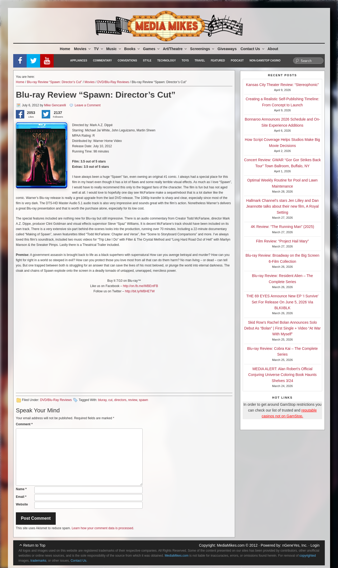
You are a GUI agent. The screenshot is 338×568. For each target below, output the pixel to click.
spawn (143, 400)
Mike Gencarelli (55, 105)
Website (22, 504)
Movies (82, 49)
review (132, 400)
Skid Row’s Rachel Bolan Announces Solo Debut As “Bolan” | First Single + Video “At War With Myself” (282, 328)
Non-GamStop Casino (265, 60)
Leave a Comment (88, 105)
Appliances (78, 60)
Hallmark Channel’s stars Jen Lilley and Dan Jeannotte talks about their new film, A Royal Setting (282, 206)
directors (120, 400)
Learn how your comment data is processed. (103, 528)
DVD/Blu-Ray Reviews (113, 82)
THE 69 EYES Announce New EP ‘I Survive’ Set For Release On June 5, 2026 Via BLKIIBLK (282, 302)
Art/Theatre (175, 49)
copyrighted (307, 555)
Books (132, 49)
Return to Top (34, 545)
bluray (102, 400)
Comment (24, 424)
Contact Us (253, 49)
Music (114, 49)
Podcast (237, 60)
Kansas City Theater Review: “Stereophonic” (282, 85)
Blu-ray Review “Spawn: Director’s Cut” (54, 82)
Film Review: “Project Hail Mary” (282, 241)
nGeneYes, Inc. (294, 545)
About (272, 49)
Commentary (102, 60)
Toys (185, 60)
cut (110, 400)
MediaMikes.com (231, 545)
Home (65, 49)
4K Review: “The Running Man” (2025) (282, 227)
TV (99, 49)
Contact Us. (79, 560)
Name (21, 489)
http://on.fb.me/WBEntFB (140, 286)
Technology (166, 60)
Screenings (202, 49)
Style (147, 60)
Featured (218, 60)
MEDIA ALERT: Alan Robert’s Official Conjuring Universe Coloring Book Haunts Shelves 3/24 (282, 375)
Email (21, 497)
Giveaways (227, 49)
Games (152, 49)
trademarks (38, 560)
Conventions (127, 60)
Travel (200, 60)
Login (315, 545)
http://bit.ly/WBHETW (140, 291)
